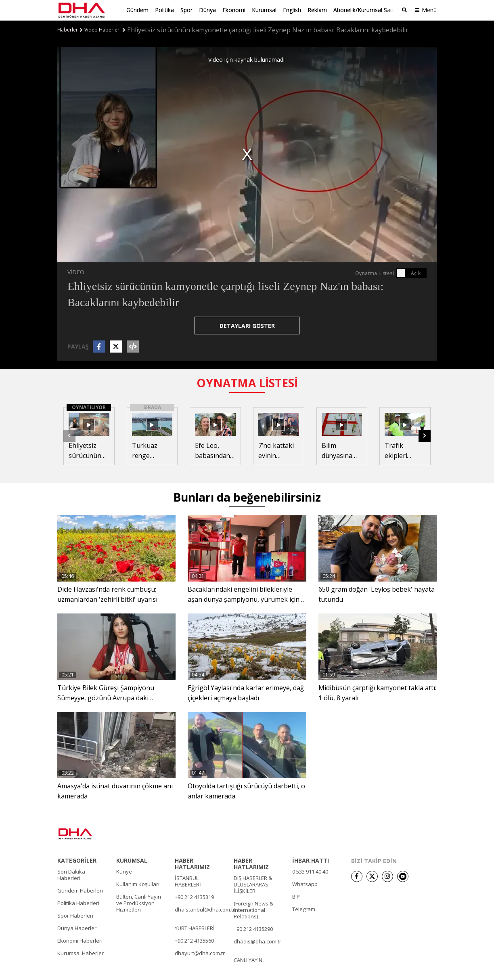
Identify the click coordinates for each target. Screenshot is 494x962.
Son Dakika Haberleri (71, 874)
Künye (124, 871)
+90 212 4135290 (253, 928)
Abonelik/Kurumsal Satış (364, 10)
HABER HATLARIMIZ (192, 863)
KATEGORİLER (76, 860)
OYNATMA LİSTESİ (247, 382)
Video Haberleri (102, 29)
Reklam (317, 10)
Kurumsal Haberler (80, 952)
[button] (425, 435)
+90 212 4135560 (194, 940)
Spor (186, 10)
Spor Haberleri (75, 915)
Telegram (303, 908)
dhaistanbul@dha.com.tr (205, 909)
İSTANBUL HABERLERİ (188, 880)
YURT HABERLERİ (195, 927)
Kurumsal (264, 10)
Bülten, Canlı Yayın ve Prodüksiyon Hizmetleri (138, 902)
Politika (164, 10)
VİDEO (75, 271)
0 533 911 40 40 (310, 871)
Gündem (137, 10)
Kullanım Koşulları (137, 883)
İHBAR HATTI (310, 860)
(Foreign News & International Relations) (253, 909)
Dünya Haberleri (77, 927)
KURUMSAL (131, 860)
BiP (296, 896)
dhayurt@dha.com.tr (200, 952)
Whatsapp (305, 883)
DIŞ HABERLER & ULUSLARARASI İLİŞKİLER (253, 884)
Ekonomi (233, 10)
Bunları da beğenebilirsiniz (247, 496)
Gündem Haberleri (80, 890)
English (292, 10)
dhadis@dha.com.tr (257, 941)
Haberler (67, 29)
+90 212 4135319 (194, 896)
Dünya (207, 10)
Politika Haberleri (78, 902)
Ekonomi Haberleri (80, 940)
